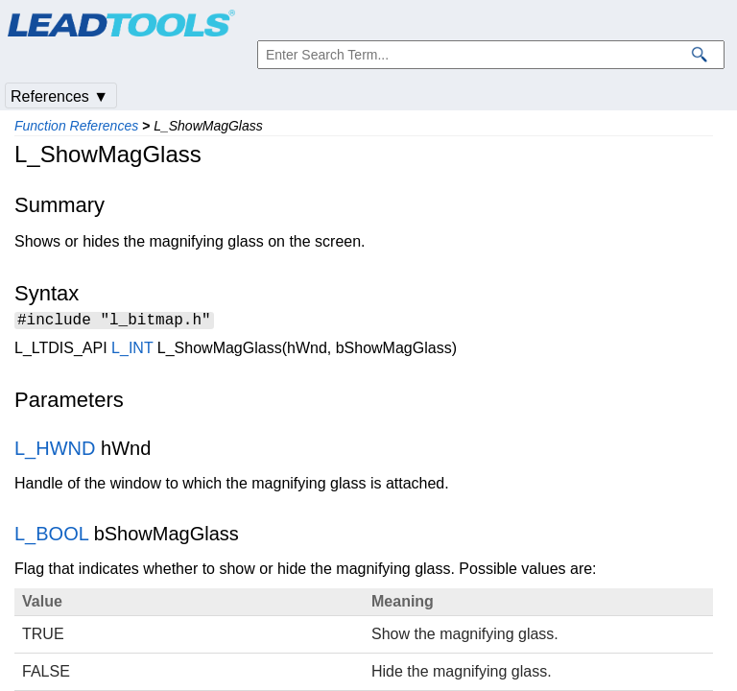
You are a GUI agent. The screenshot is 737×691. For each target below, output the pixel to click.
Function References (76, 125)
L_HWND (54, 451)
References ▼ (59, 96)
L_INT (132, 351)
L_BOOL (51, 536)
